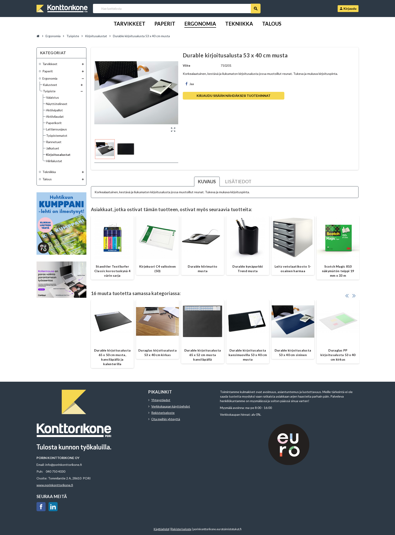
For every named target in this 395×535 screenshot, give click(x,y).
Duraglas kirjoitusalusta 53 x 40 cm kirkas (157, 352)
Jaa (189, 84)
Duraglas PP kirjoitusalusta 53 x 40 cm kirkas (337, 354)
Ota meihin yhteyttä (165, 419)
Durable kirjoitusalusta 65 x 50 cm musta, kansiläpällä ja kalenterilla (112, 357)
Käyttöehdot (161, 529)
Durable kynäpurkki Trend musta (247, 268)
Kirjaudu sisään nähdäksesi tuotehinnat (234, 96)
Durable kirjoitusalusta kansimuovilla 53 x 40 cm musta (248, 354)
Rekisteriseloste (163, 413)
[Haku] (176, 8)
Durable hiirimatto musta (202, 268)
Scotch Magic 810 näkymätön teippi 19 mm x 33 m (338, 270)
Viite (186, 65)
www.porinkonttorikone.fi (55, 485)
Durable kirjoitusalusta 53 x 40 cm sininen (293, 352)
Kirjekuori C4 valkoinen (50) (157, 268)
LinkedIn (53, 506)
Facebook (41, 506)
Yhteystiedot (160, 400)
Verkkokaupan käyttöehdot (170, 406)
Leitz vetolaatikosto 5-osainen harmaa (293, 268)
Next (354, 295)
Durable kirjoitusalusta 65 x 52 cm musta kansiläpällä (202, 354)
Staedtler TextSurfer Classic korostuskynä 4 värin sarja (112, 270)
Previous (347, 295)
